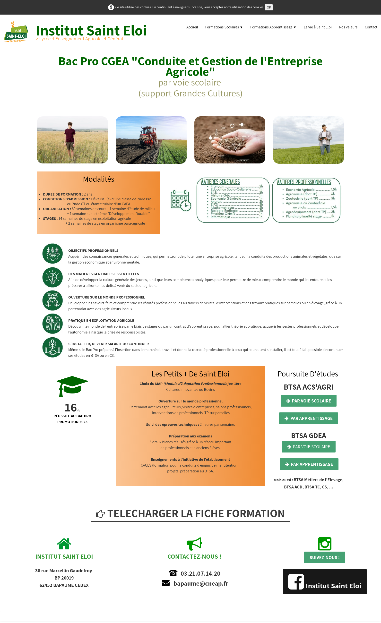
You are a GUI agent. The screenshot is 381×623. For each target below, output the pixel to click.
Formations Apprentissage (273, 27)
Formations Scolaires (224, 27)
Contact (371, 27)
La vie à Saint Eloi (318, 27)
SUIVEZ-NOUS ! (325, 557)
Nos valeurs (348, 27)
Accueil (192, 27)
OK (269, 7)
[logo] (78, 31)
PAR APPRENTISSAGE (309, 418)
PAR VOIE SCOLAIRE (308, 401)
